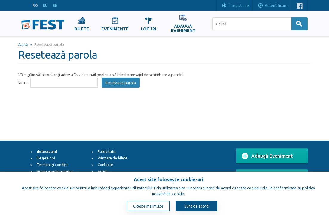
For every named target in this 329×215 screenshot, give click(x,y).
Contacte (105, 165)
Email (22, 82)
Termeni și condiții (52, 165)
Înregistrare (235, 6)
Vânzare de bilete (112, 158)
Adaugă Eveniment (267, 156)
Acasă (23, 45)
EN (55, 5)
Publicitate (107, 151)
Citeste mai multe (148, 206)
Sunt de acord (196, 206)
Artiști (103, 171)
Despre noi (46, 158)
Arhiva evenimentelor (55, 171)
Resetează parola (120, 83)
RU (45, 5)
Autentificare (273, 6)
